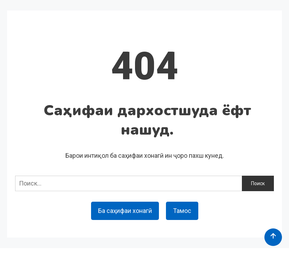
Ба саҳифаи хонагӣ (125, 210)
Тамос (182, 210)
